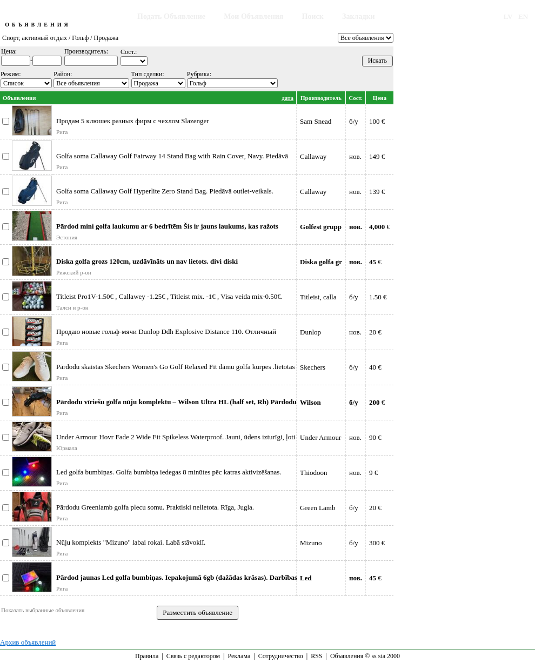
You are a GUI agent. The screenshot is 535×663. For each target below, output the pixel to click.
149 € (377, 156)
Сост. (356, 98)
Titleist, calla (318, 297)
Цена (379, 98)
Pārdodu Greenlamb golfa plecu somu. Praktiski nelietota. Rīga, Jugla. (155, 507)
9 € (373, 472)
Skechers (312, 367)
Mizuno (311, 543)
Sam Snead (315, 121)
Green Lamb (317, 508)
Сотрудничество (280, 656)
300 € (377, 543)
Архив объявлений (28, 642)
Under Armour (320, 437)
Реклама (239, 656)
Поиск (313, 16)
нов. (355, 156)
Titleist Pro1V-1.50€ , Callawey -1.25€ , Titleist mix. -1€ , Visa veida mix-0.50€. (169, 296)
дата (287, 98)
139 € (377, 191)
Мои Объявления (253, 16)
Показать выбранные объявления (42, 610)
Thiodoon (313, 472)
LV (508, 16)
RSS (316, 656)
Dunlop (310, 332)
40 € (375, 367)
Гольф (80, 38)
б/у (353, 121)
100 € (377, 121)
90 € (375, 437)
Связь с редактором (193, 656)
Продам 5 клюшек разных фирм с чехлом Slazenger (132, 121)
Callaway (313, 156)
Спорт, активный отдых (34, 38)
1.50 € (378, 297)
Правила (146, 656)
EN (523, 16)
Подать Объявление (171, 16)
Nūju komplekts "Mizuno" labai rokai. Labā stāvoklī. (130, 542)
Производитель (321, 98)
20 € (375, 332)
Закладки (358, 16)
